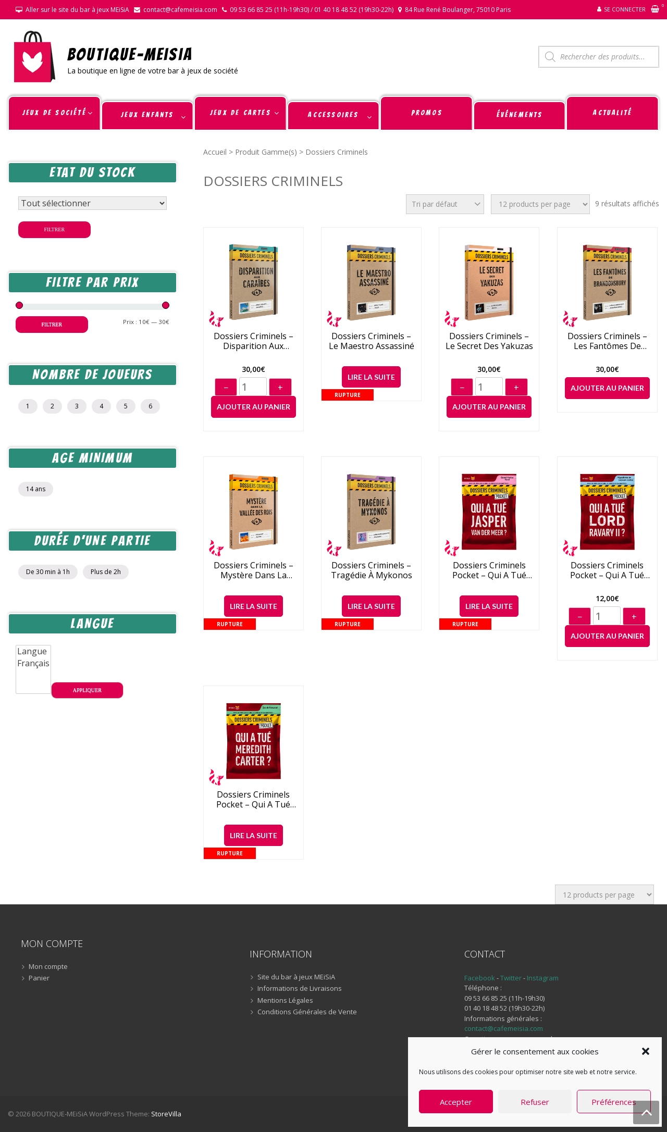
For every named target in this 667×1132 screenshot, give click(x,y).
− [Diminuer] (226, 387)
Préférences (613, 1102)
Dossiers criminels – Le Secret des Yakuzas (489, 341)
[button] (645, 1051)
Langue (33, 651)
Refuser (535, 1102)
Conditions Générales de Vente (307, 1012)
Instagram (543, 977)
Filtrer (54, 229)
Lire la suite (371, 376)
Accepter (456, 1102)
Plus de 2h (106, 571)
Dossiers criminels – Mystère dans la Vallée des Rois (253, 570)
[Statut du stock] (92, 203)
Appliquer (87, 690)
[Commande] (445, 204)
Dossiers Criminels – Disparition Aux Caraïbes (253, 341)
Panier (39, 978)
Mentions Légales (285, 1001)
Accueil (215, 152)
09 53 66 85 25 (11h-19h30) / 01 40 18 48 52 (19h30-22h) (311, 9)
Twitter (511, 977)
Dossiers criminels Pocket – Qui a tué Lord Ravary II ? (607, 570)
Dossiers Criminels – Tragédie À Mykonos (371, 570)
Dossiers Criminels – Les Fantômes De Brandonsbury (607, 341)
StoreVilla (166, 1113)
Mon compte (48, 967)
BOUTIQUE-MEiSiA (130, 54)
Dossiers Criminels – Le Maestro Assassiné (371, 341)
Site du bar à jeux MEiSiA (296, 977)
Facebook (479, 977)
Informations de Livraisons (299, 989)
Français (33, 663)
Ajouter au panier (253, 406)
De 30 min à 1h (48, 571)
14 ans (35, 488)
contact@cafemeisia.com (180, 9)
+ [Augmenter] (280, 387)
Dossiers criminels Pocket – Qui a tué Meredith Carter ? (253, 800)
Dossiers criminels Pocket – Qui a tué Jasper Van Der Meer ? (489, 570)
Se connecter (625, 9)
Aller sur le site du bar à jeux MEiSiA (77, 9)
